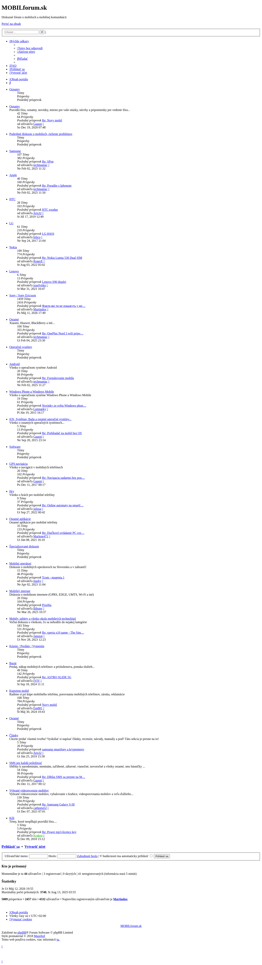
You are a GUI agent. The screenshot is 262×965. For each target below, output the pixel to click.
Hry (11, 491)
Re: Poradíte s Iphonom (57, 185)
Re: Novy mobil (52, 120)
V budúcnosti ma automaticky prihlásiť (126, 856)
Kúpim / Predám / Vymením (26, 646)
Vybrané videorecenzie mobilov (29, 790)
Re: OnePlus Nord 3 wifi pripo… (62, 333)
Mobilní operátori (20, 563)
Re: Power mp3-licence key (59, 832)
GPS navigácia (18, 463)
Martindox (40, 309)
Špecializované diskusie (24, 546)
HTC (12, 199)
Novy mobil (49, 704)
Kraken (37, 835)
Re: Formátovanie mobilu (58, 378)
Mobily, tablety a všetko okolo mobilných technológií (42, 618)
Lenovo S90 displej (54, 281)
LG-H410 (48, 233)
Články (13, 735)
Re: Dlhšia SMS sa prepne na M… (63, 777)
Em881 (37, 708)
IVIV (36, 680)
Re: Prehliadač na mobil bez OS (62, 433)
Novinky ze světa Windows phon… (64, 405)
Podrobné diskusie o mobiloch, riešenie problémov (40, 134)
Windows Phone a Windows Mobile (31, 391)
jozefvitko (39, 285)
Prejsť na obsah (11, 23)
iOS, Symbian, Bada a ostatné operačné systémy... (40, 419)
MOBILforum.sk (131, 926)
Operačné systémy (20, 347)
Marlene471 (40, 536)
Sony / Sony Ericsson (22, 295)
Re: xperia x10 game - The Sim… (63, 632)
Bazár (12, 663)
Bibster (37, 608)
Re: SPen (48, 161)
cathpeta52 (40, 808)
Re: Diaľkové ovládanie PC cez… (63, 532)
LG (11, 223)
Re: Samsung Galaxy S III (58, 804)
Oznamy (14, 89)
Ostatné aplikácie (20, 519)
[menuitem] (30, 48)
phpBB (21, 932)
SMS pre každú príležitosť (25, 763)
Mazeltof (39, 936)
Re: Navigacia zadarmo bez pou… (63, 477)
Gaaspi (37, 124)
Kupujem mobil (19, 690)
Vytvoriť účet (34, 847)
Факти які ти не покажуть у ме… (63, 306)
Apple (13, 175)
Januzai (38, 636)
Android (14, 364)
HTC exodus (50, 209)
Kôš (11, 818)
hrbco (36, 237)
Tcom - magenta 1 (53, 577)
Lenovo (14, 271)
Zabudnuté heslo (87, 856)
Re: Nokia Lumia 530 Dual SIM (62, 257)
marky (37, 581)
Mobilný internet (19, 591)
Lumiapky (39, 409)
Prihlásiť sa (11, 847)
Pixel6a (46, 605)
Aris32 (37, 213)
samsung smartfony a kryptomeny (63, 749)
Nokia (13, 247)
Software (15, 446)
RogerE (38, 261)
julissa (37, 508)
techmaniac (40, 165)
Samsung (15, 151)
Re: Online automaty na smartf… (62, 505)
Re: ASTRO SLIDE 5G (56, 677)
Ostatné (14, 319)
